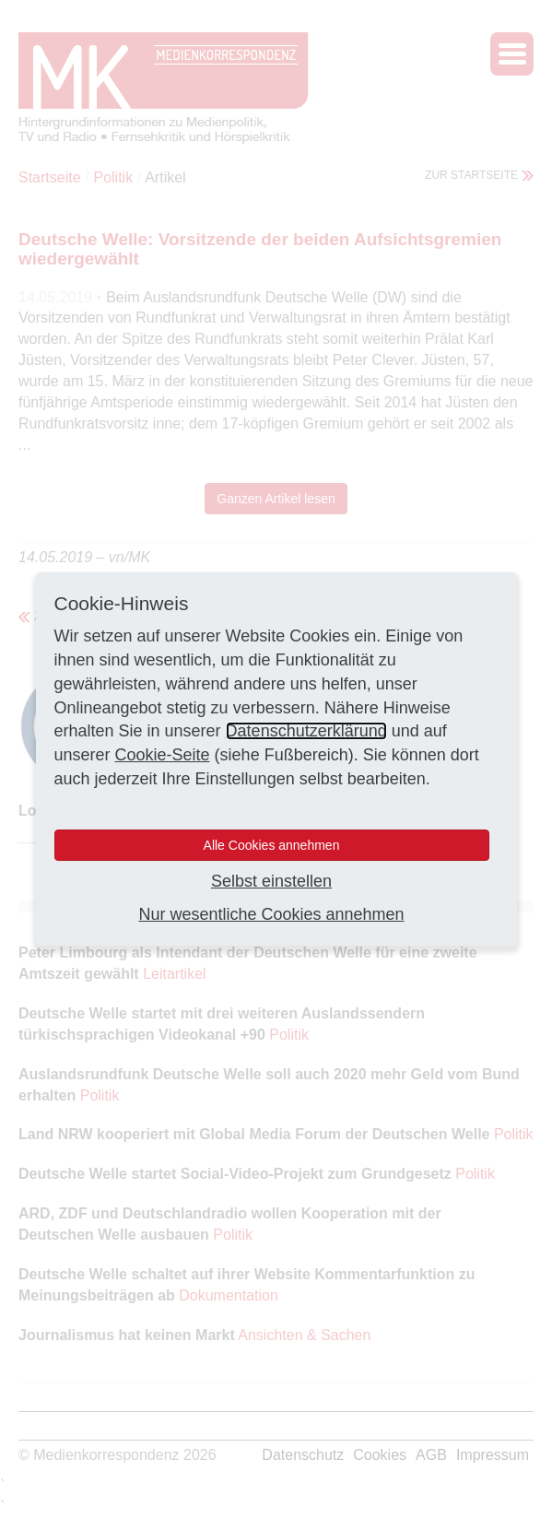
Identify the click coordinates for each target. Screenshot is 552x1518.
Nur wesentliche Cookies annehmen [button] (271, 914)
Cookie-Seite (162, 755)
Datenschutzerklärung (306, 731)
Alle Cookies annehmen (272, 845)
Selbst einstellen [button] (271, 881)
